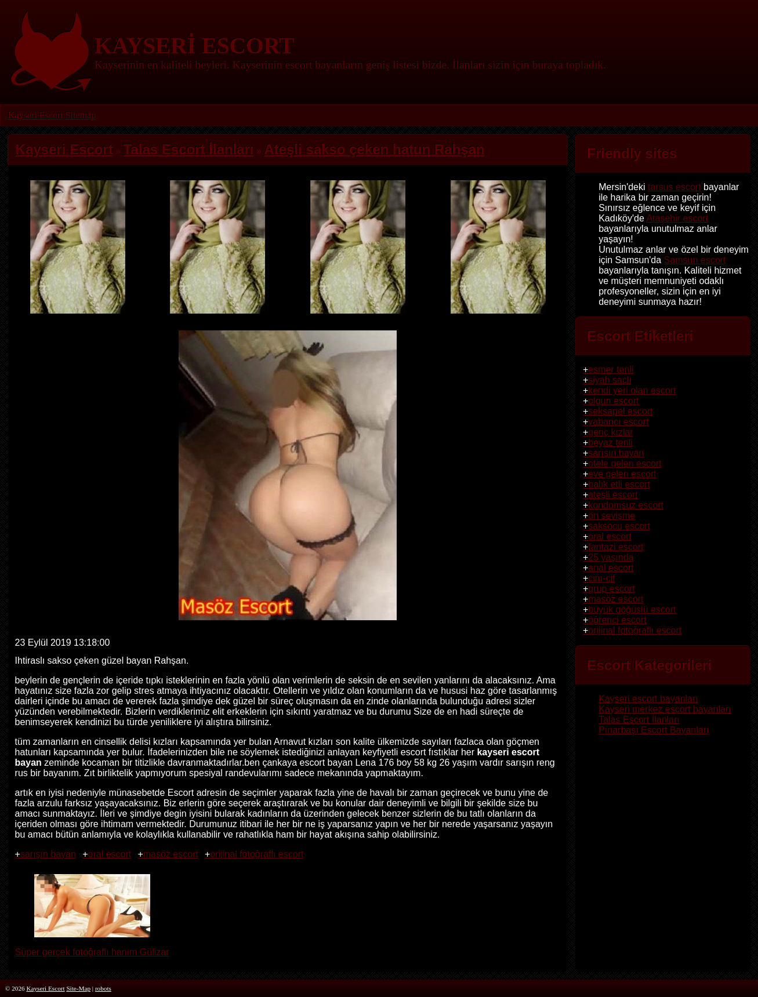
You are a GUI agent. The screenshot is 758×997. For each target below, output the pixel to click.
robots (103, 988)
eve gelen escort (622, 474)
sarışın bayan (48, 854)
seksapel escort (620, 411)
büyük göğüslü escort (632, 609)
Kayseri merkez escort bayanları (665, 709)
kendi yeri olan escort (632, 390)
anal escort (610, 568)
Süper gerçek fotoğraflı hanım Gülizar (92, 947)
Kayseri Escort (35, 115)
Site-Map (78, 988)
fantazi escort (615, 547)
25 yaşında (610, 557)
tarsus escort (674, 187)
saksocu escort (619, 526)
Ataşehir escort (677, 218)
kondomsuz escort (625, 505)
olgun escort (613, 401)
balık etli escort (619, 484)
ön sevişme (611, 516)
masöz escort (170, 854)
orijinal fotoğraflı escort (256, 854)
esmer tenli (610, 369)
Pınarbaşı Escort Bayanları (654, 730)
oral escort (110, 854)
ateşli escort (612, 495)
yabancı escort (618, 422)
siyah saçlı (610, 380)
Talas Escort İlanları (639, 720)
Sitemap (80, 115)
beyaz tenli (610, 442)
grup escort (611, 589)
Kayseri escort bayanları (648, 699)
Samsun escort (695, 260)
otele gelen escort (624, 463)
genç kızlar (610, 432)
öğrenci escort (617, 620)
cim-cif (601, 578)
